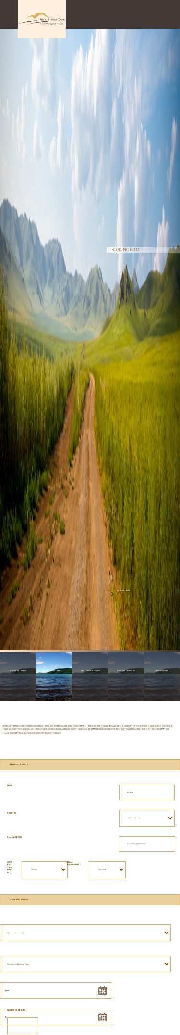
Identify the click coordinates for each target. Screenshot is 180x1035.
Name (9, 786)
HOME (109, 591)
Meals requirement (73, 863)
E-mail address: (14, 837)
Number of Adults (16, 1010)
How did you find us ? (9, 867)
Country (11, 813)
